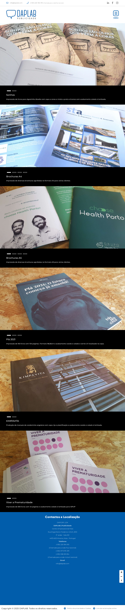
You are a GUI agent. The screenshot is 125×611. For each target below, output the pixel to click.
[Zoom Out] (121, 576)
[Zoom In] (121, 572)
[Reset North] (121, 581)
